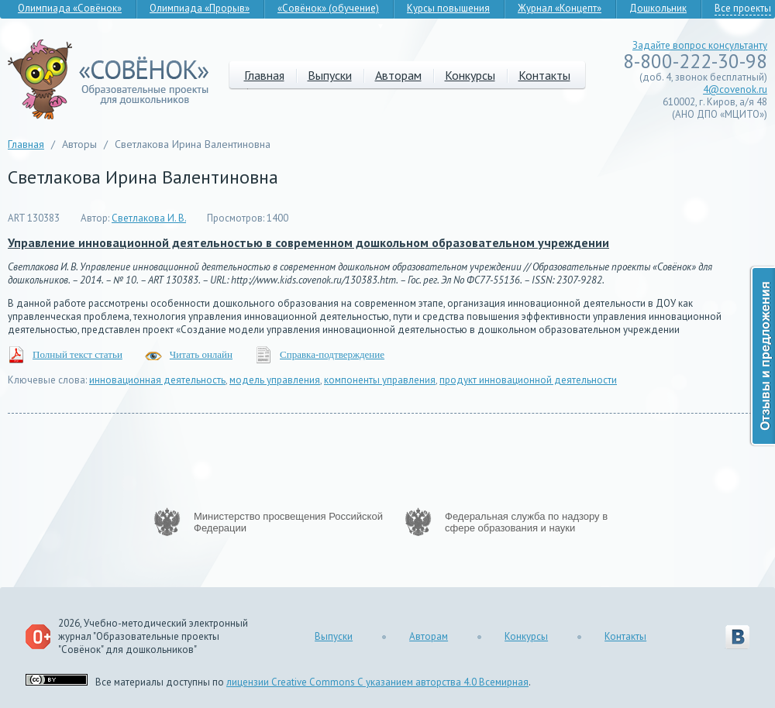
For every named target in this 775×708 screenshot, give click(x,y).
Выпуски (330, 75)
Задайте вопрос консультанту (699, 45)
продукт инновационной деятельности (528, 380)
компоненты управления (380, 380)
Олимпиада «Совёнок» (70, 8)
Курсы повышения (448, 8)
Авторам (398, 75)
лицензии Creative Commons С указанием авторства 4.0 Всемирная (377, 682)
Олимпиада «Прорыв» (200, 8)
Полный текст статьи (77, 354)
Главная (264, 75)
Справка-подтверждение (332, 354)
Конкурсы (470, 75)
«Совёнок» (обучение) (328, 8)
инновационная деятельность (157, 380)
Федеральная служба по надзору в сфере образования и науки (526, 522)
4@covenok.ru (735, 89)
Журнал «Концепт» (559, 8)
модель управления (274, 380)
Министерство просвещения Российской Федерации (288, 522)
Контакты (544, 75)
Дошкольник (658, 8)
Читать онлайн (201, 354)
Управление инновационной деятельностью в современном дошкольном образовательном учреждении (308, 242)
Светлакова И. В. (149, 218)
